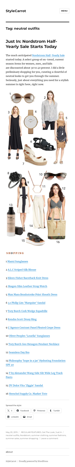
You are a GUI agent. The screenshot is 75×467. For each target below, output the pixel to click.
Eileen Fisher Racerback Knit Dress (28, 277)
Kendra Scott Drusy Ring (22, 319)
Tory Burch (14, 311)
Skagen (12, 286)
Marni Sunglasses (17, 261)
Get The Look (48, 432)
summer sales (12, 438)
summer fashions (57, 435)
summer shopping (29, 438)
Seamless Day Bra (19, 352)
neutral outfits (12, 435)
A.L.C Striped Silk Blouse (22, 269)
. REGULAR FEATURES (30, 432)
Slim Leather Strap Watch (32, 286)
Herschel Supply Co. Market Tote (28, 393)
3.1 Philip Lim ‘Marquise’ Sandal (26, 302)
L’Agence (13, 327)
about (9, 451)
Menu (64, 11)
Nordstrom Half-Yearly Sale (48, 55)
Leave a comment (49, 438)
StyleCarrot (16, 11)
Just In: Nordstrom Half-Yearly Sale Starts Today (31, 44)
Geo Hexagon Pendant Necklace (40, 344)
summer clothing (39, 435)
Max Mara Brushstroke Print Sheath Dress (32, 294)
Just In (59, 432)
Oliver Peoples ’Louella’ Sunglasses (29, 335)
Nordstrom (25, 435)
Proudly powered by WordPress (33, 461)
